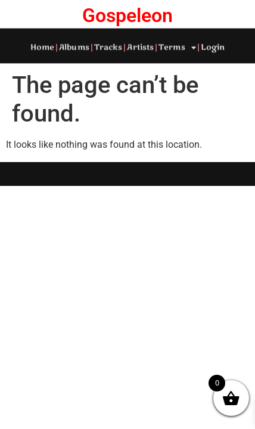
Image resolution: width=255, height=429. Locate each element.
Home (42, 47)
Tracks (108, 47)
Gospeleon (127, 15)
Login (213, 47)
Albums (74, 47)
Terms (177, 47)
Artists (140, 47)
